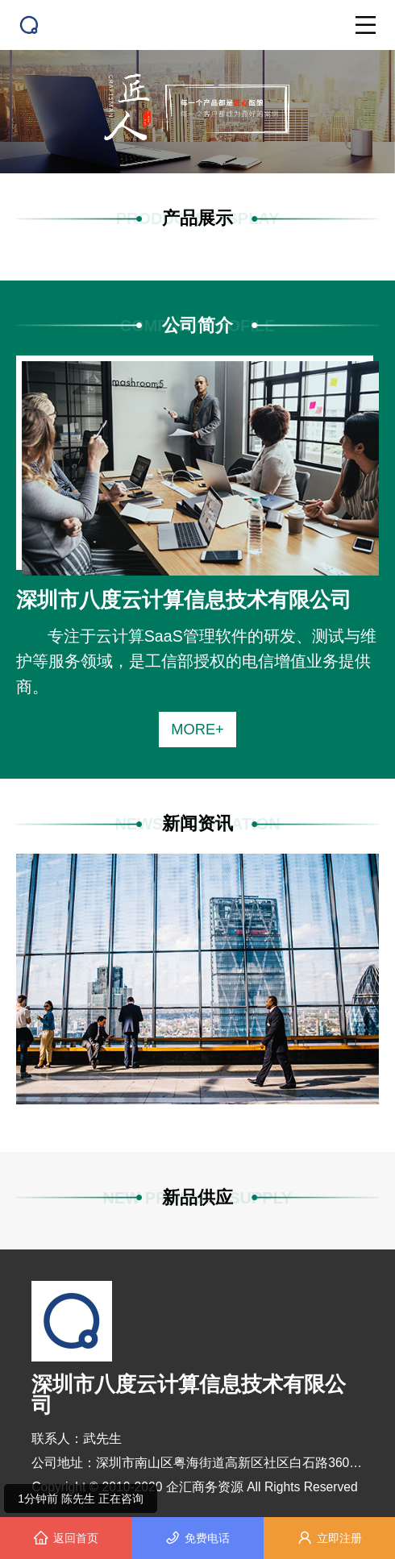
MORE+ (197, 729)
